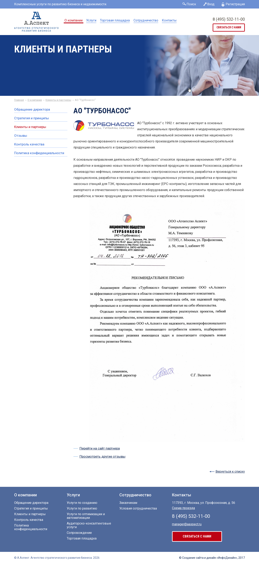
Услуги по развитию (82, 508)
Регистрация (235, 4)
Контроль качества (29, 144)
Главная (19, 100)
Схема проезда (183, 508)
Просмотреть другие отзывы (102, 456)
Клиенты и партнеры (58, 100)
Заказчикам (128, 503)
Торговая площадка (115, 20)
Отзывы (20, 135)
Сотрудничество (146, 20)
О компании (74, 20)
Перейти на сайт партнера (100, 448)
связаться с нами (229, 27)
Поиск (191, 4)
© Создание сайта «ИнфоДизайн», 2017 (212, 557)
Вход (210, 4)
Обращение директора (32, 109)
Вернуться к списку (230, 471)
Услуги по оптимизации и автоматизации (86, 516)
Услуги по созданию (82, 503)
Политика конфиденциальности (39, 153)
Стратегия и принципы (31, 118)
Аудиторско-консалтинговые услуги (89, 525)
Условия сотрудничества (138, 508)
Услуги (91, 20)
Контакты (169, 20)
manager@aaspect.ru (187, 524)
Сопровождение (79, 533)
